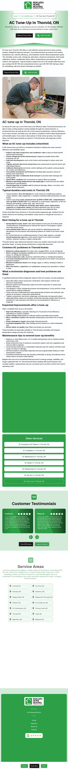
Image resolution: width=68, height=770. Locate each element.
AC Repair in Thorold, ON (34, 463)
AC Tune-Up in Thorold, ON (34, 481)
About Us (34, 726)
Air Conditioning (27, 17)
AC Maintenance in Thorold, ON (34, 457)
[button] (44, 766)
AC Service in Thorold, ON (34, 475)
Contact (34, 729)
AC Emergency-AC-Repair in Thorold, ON (34, 444)
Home (16, 17)
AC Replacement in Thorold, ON (34, 469)
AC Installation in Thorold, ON (34, 450)
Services (34, 723)
